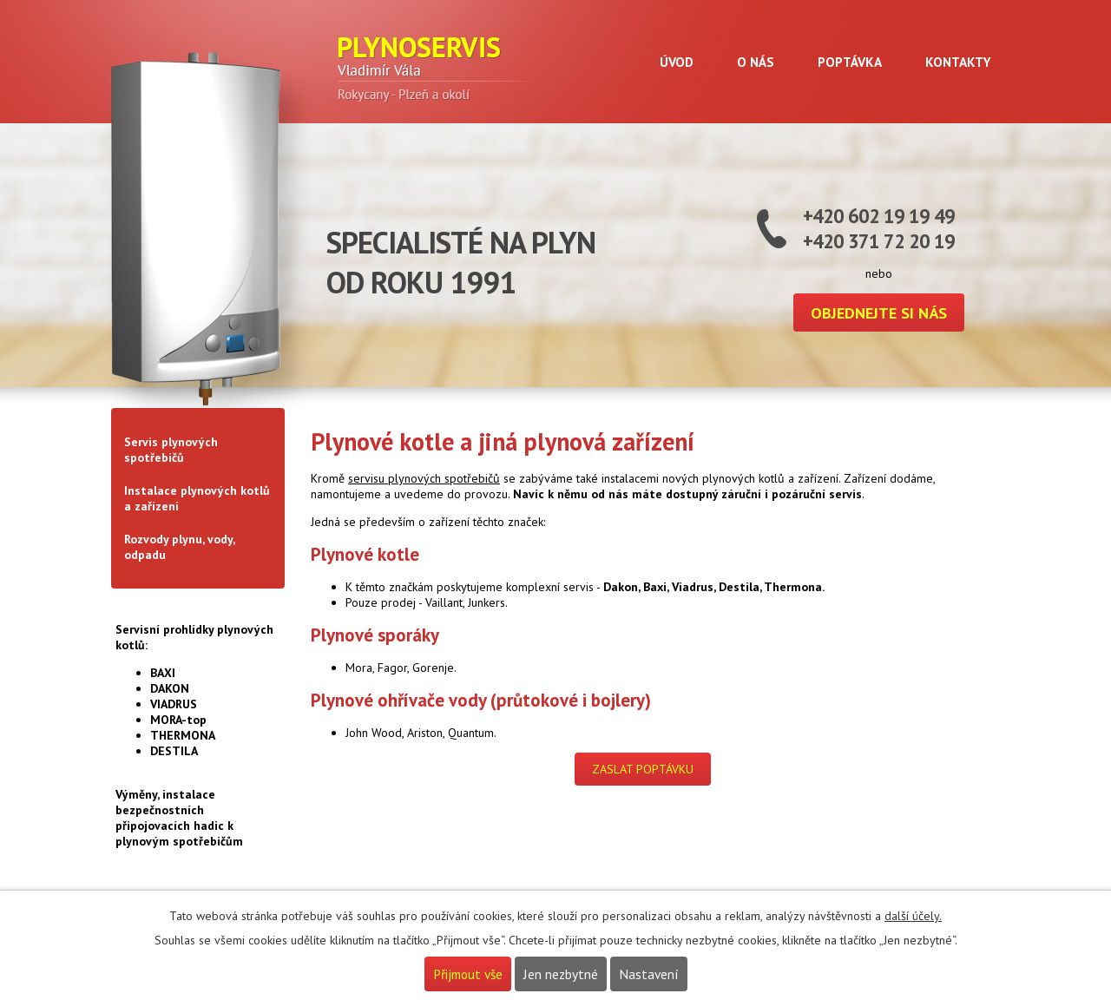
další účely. (913, 916)
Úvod (677, 61)
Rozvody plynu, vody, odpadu (179, 546)
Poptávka (850, 61)
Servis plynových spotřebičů (171, 449)
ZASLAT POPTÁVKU (643, 769)
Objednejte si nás (879, 312)
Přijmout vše (468, 974)
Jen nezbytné (560, 974)
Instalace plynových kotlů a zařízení (197, 498)
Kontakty (958, 61)
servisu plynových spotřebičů (424, 478)
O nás (755, 61)
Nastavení (649, 974)
